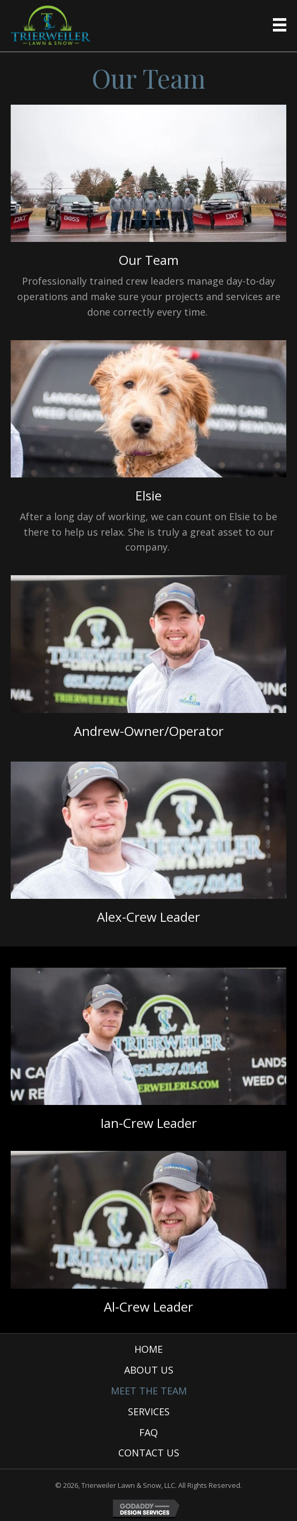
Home (148, 1349)
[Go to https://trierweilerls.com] (51, 25)
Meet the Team (149, 1390)
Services (149, 1411)
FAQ (148, 1432)
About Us (148, 1369)
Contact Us (148, 1452)
